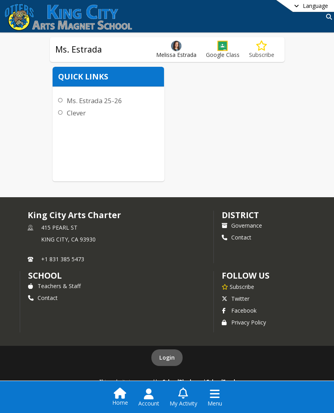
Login (167, 357)
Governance (242, 225)
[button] (222, 49)
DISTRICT (240, 215)
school (45, 275)
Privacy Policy (244, 322)
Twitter (235, 298)
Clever (74, 112)
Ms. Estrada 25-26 (92, 100)
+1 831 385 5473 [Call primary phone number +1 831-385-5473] (62, 259)
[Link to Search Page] (327, 17)
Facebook (239, 310)
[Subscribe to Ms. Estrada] (261, 49)
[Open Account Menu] (148, 397)
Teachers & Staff (54, 286)
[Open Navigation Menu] (215, 397)
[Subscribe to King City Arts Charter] (238, 286)
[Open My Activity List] (183, 397)
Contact (236, 237)
